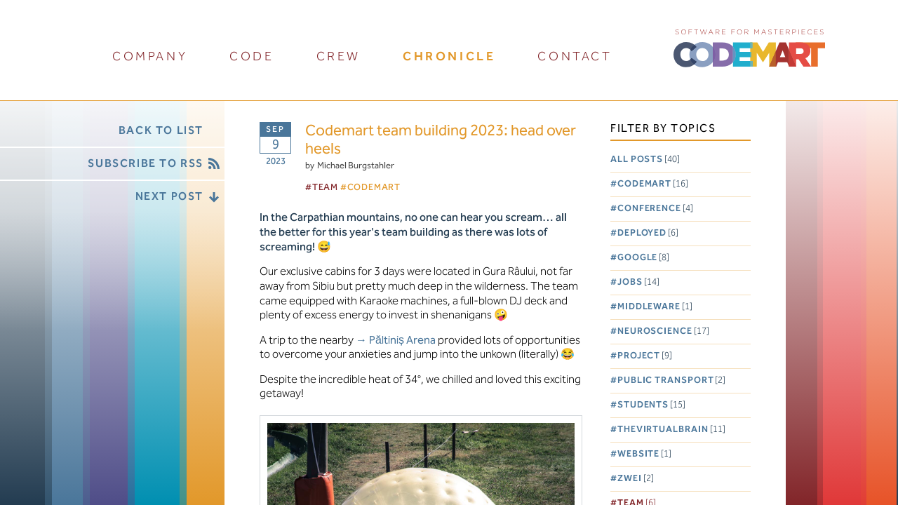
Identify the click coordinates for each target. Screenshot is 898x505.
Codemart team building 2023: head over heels (440, 140)
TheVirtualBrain (671, 429)
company (149, 56)
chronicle (449, 56)
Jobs (638, 282)
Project (644, 356)
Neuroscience (663, 331)
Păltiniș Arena (402, 340)
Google (643, 257)
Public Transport (671, 380)
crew (338, 56)
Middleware (654, 306)
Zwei (635, 478)
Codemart (652, 184)
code (251, 56)
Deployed (647, 233)
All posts (645, 159)
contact (574, 56)
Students (651, 405)
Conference (655, 208)
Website (644, 454)
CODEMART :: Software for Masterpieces (749, 47)
